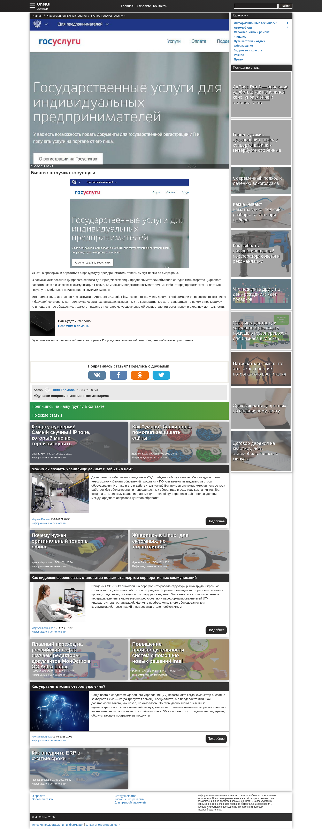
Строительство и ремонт (251, 32)
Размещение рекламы (129, 799)
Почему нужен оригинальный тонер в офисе (60, 541)
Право (238, 59)
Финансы (240, 36)
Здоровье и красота (248, 50)
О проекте (143, 6)
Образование (243, 45)
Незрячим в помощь (73, 326)
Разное (239, 55)
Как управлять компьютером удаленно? (68, 687)
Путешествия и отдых (249, 41)
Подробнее (216, 521)
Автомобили (243, 27)
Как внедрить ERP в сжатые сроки (56, 756)
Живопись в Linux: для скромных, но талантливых (160, 541)
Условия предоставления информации (57, 825)
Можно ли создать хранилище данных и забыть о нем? (82, 469)
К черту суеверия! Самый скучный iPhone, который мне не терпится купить (61, 435)
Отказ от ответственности (103, 825)
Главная (127, 6)
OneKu (44, 4)
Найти (285, 6)
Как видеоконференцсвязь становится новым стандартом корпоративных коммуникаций (114, 578)
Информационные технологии (49, 458)
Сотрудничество (125, 796)
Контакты (160, 6)
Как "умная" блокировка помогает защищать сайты (162, 432)
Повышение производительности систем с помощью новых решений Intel (158, 653)
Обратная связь (42, 799)
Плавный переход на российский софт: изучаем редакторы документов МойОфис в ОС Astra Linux (61, 656)
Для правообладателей (130, 803)
